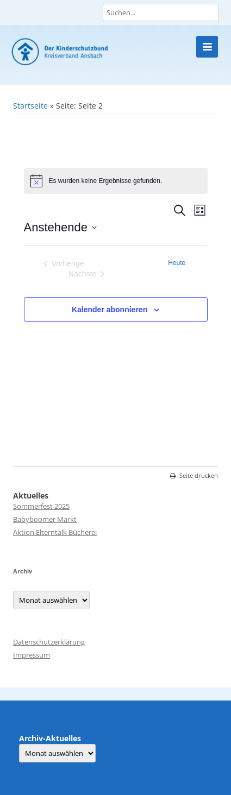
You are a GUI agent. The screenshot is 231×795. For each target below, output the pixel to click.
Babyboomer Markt (45, 519)
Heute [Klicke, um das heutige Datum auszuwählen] (176, 263)
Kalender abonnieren (109, 309)
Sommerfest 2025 (41, 506)
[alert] (116, 181)
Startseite (30, 105)
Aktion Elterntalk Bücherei (55, 532)
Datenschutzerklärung (49, 642)
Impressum (31, 655)
